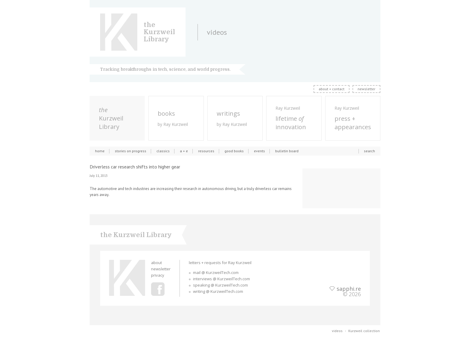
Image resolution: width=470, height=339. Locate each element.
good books (234, 151)
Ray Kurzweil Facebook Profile (158, 289)
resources (206, 151)
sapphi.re (349, 288)
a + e (184, 151)
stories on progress (130, 151)
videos (337, 331)
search (369, 151)
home (100, 151)
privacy (157, 275)
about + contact (331, 89)
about (156, 262)
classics (163, 151)
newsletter (366, 89)
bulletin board (287, 151)
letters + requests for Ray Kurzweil (220, 262)
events (259, 151)
